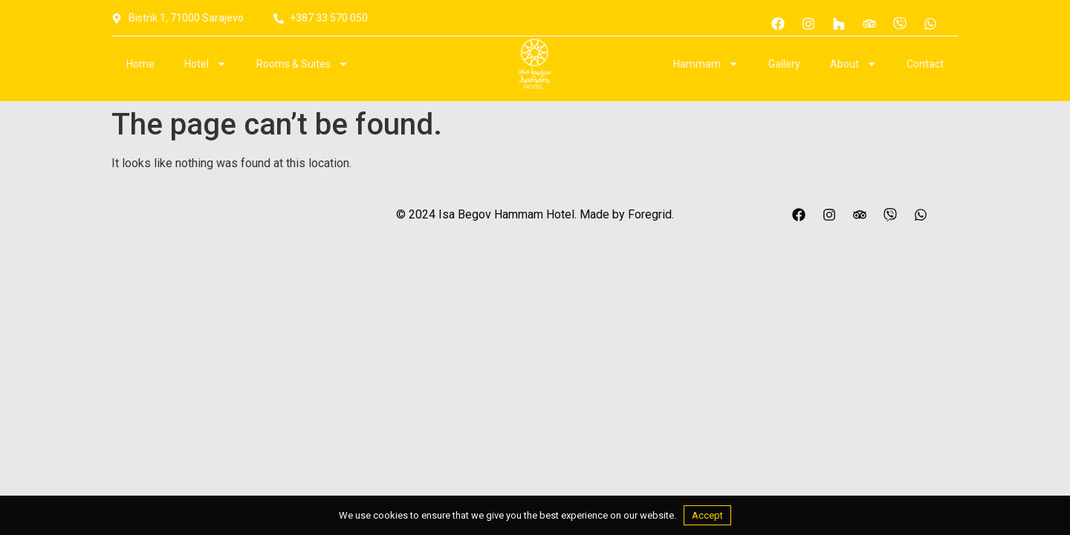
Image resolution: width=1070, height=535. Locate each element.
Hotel (205, 64)
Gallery (784, 64)
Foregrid (650, 214)
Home (140, 64)
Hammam (706, 64)
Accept (707, 515)
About (853, 64)
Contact (925, 64)
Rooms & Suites (302, 64)
